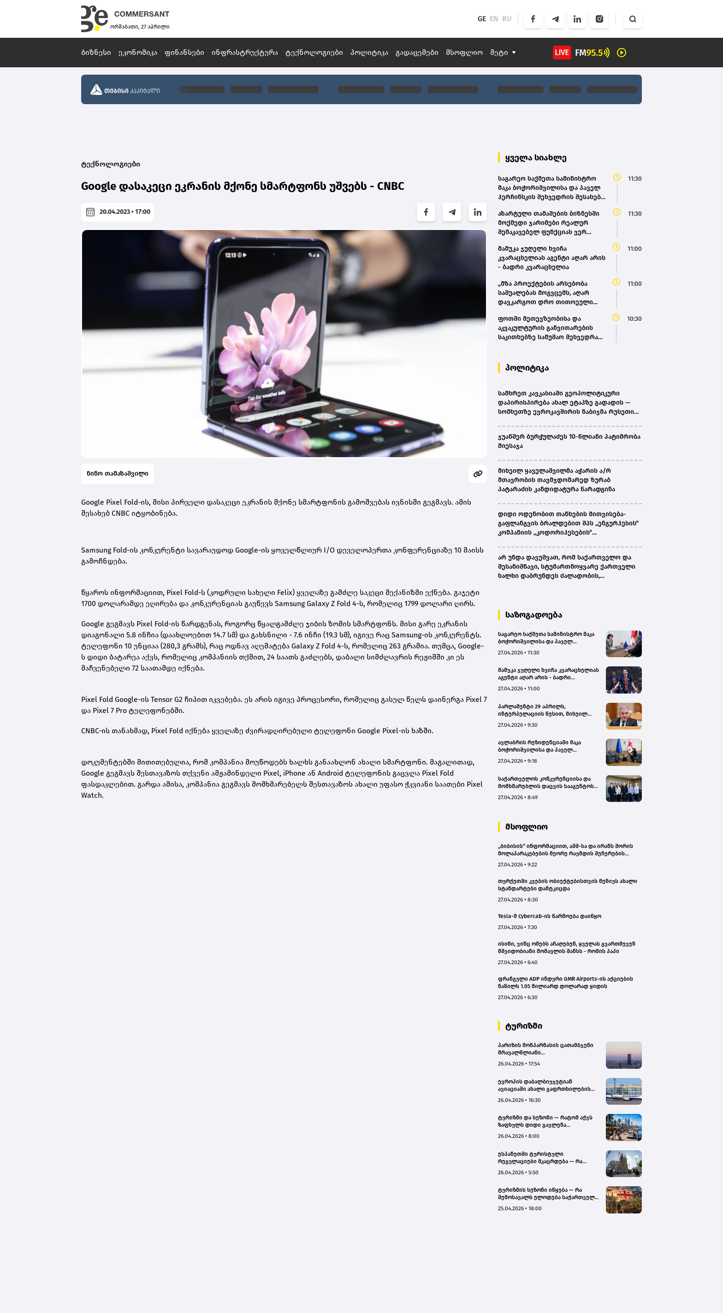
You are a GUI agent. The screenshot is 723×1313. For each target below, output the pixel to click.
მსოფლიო (464, 52)
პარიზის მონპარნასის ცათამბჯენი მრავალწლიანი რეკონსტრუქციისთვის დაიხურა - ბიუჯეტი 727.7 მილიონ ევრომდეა (545, 1049)
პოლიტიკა (369, 52)
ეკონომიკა (138, 52)
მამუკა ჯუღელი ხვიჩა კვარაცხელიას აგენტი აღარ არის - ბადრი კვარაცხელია (548, 674)
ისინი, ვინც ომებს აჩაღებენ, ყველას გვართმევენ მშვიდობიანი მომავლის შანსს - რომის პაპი (566, 947)
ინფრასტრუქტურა (245, 52)
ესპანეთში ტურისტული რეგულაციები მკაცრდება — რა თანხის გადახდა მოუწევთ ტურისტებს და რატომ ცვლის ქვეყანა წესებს (540, 1158)
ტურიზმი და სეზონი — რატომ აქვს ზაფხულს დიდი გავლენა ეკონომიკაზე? (545, 1121)
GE (482, 18)
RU (507, 18)
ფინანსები (184, 52)
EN (494, 18)
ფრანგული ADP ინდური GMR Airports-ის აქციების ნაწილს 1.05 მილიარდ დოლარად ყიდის (565, 982)
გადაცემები (417, 52)
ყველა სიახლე (536, 158)
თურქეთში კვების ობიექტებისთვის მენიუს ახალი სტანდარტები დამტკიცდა (567, 885)
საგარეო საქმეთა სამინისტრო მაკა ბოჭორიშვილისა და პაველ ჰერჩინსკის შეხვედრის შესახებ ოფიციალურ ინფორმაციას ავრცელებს (546, 638)
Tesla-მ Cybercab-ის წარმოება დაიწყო (549, 916)
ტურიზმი (523, 1026)
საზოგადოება (534, 615)
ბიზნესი (96, 52)
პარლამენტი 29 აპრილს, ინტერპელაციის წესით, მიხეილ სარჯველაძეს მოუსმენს (542, 710)
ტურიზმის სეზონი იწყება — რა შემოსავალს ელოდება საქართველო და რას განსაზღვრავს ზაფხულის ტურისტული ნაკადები (548, 1194)
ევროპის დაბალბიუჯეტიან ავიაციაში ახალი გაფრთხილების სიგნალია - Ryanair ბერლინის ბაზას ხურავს (547, 1085)
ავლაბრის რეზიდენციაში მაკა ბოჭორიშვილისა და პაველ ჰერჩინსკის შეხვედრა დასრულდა (544, 746)
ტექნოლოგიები (314, 52)
